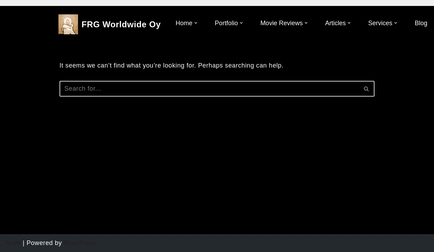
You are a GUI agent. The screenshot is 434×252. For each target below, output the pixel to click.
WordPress (80, 242)
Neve (13, 242)
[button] (195, 22)
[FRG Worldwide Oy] (109, 24)
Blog (421, 23)
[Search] (209, 89)
